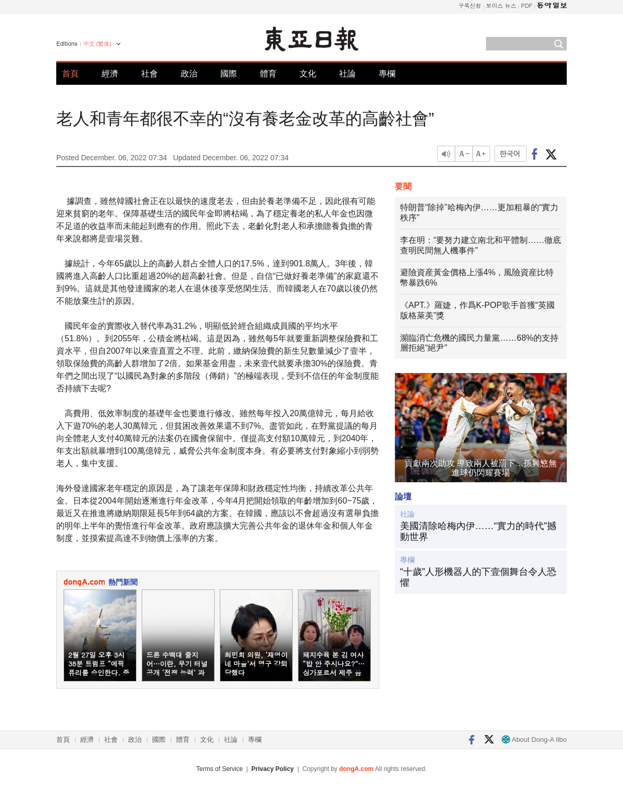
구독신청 (469, 5)
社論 (347, 73)
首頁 (70, 73)
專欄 (387, 73)
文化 (308, 73)
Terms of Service (219, 769)
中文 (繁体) (97, 44)
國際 (228, 73)
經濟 (110, 73)
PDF (526, 5)
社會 (149, 73)
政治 (189, 73)
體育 (268, 73)
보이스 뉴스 (501, 5)
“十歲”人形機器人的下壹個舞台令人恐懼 (478, 577)
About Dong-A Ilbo (534, 739)
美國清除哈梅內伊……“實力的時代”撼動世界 (478, 532)
